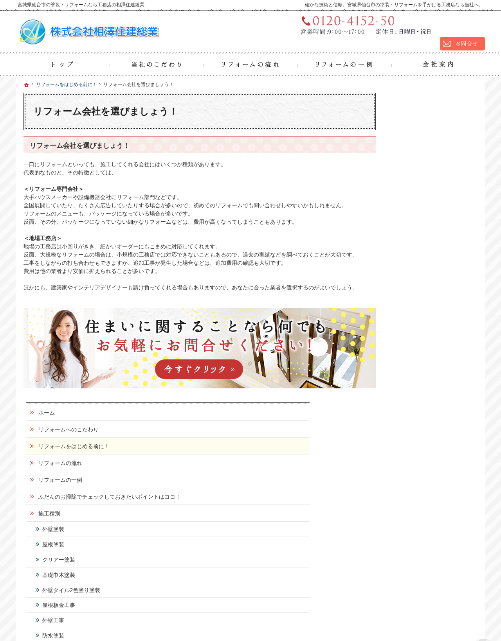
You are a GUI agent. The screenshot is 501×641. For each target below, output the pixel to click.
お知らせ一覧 (412, 448)
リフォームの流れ (418, 153)
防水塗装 (411, 333)
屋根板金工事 (416, 302)
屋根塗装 (411, 242)
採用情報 (407, 398)
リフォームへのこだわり (426, 120)
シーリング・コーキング (430, 348)
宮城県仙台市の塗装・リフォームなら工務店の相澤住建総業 (375, 616)
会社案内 (407, 381)
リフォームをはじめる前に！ (431, 136)
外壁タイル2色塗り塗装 (429, 287)
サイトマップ (412, 482)
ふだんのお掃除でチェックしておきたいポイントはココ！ (434, 190)
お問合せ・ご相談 (418, 414)
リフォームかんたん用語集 (429, 431)
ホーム (404, 103)
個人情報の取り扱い (420, 465)
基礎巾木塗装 (416, 272)
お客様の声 (410, 364)
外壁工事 (411, 317)
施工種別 (407, 211)
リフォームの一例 (418, 170)
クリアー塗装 (416, 256)
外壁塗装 (411, 226)
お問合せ (434, 582)
